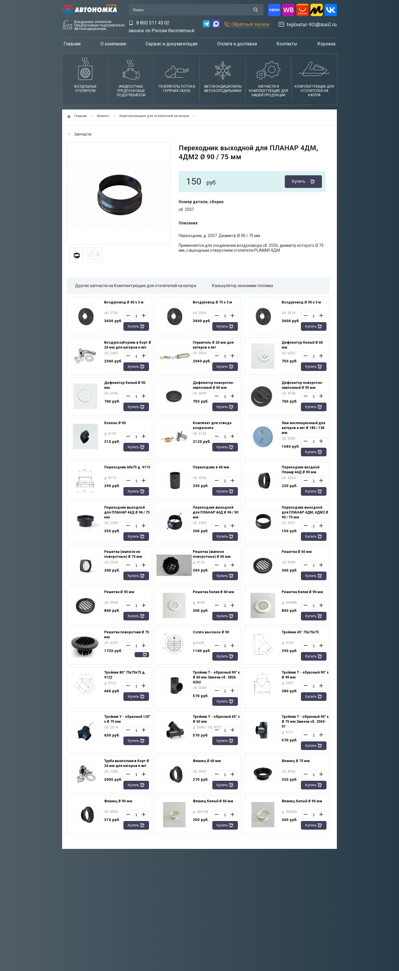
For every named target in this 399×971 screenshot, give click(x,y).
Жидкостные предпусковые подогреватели (131, 90)
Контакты (286, 44)
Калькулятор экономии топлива (242, 285)
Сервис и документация (171, 44)
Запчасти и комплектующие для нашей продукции (268, 90)
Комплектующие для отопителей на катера (314, 90)
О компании (113, 44)
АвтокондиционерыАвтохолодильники (223, 88)
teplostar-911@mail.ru (312, 24)
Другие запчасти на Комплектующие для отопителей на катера (135, 285)
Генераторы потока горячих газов (177, 88)
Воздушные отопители (85, 88)
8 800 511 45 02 (152, 23)
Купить (299, 181)
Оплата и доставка (237, 44)
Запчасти (80, 134)
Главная (72, 44)
